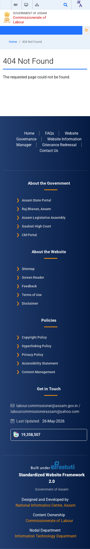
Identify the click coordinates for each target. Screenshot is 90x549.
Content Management (38, 372)
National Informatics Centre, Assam (46, 505)
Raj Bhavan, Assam (36, 209)
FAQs (49, 133)
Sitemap (28, 269)
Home (13, 42)
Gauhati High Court (36, 226)
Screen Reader (33, 277)
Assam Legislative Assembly (44, 217)
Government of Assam (30, 13)
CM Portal (29, 235)
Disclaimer (30, 303)
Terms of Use (32, 295)
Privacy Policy (32, 354)
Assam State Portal (36, 200)
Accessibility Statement (40, 363)
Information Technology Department (45, 536)
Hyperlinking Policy (36, 346)
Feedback (29, 286)
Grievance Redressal (59, 144)
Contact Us (49, 150)
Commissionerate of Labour (29, 20)
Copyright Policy (34, 337)
